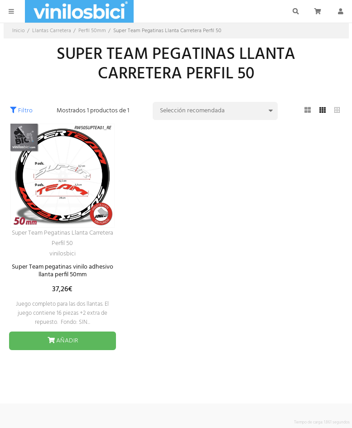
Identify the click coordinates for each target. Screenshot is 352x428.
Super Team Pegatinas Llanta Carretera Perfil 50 (62, 238)
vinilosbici (62, 254)
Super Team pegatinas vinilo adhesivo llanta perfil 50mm (62, 271)
